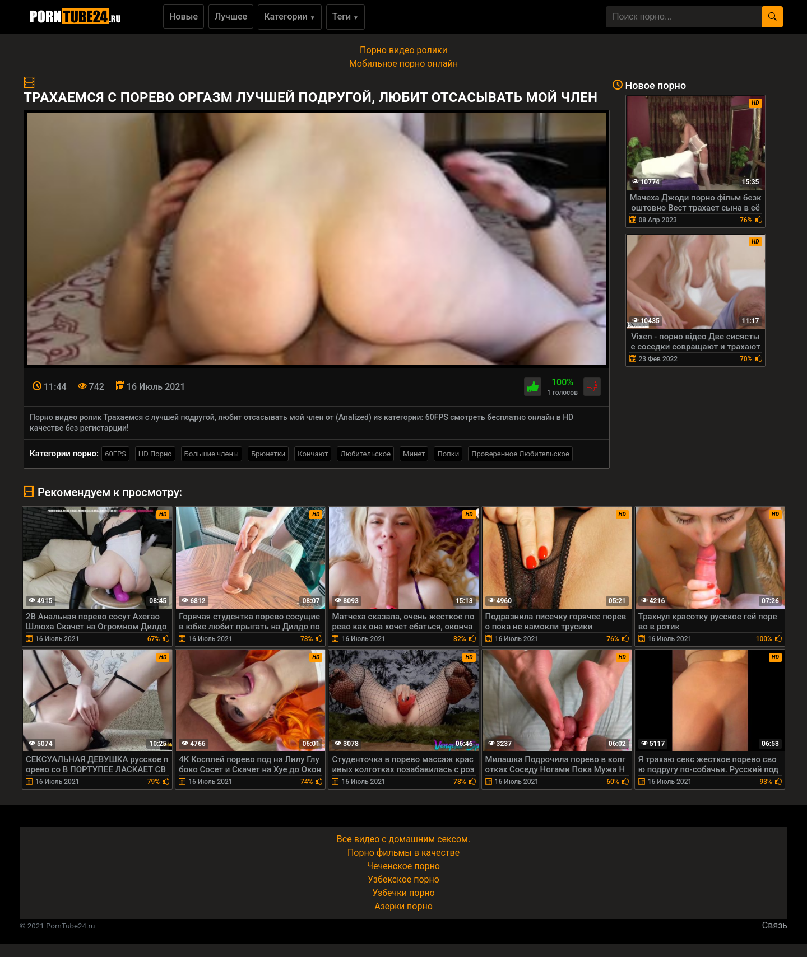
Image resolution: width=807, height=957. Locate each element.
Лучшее (231, 16)
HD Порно (155, 454)
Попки (448, 454)
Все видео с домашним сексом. (403, 839)
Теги (345, 16)
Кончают (313, 454)
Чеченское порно (403, 866)
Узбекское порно (403, 879)
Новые (183, 16)
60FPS (115, 454)
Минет (414, 454)
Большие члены (211, 454)
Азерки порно (403, 906)
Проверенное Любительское (520, 454)
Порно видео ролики (403, 50)
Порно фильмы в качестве (403, 852)
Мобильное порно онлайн (403, 63)
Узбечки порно (403, 893)
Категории (290, 16)
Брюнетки (268, 454)
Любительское (365, 454)
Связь (774, 925)
